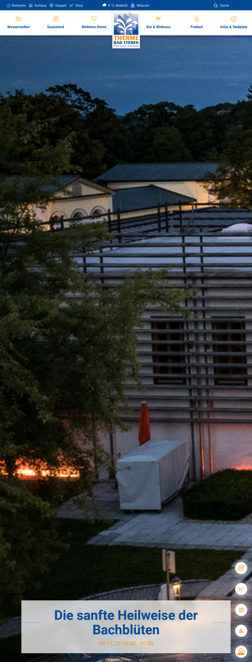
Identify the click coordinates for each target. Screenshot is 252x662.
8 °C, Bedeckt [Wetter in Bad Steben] (115, 5)
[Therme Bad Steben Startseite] (126, 29)
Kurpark (58, 5)
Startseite (16, 5)
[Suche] (216, 6)
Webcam (139, 5)
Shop (76, 5)
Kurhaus (37, 5)
